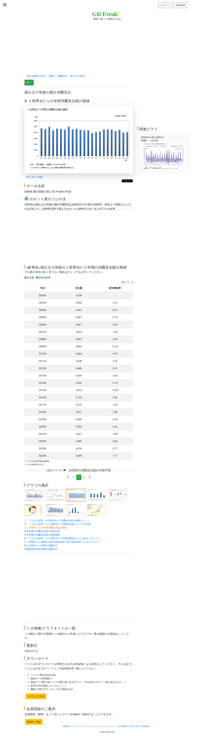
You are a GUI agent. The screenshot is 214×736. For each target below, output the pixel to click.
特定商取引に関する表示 (128, 726)
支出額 (30, 277)
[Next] (89, 477)
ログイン (165, 5)
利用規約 (145, 726)
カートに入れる (36, 696)
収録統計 (66, 726)
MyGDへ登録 (34, 721)
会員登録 (180, 5)
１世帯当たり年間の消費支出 (41, 545)
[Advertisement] (107, 44)
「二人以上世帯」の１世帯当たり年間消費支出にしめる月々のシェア (63, 538)
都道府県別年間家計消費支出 (41, 549)
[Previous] (68, 477)
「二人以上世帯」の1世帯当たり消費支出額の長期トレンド (58, 520)
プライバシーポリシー (106, 726)
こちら (122, 633)
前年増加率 (44, 277)
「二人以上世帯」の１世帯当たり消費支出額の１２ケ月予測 (58, 524)
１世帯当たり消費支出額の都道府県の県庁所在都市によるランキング (63, 542)
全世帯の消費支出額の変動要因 (43, 534)
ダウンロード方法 (34, 177)
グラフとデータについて (83, 726)
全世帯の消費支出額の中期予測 (43, 531)
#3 (28, 82)
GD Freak (106, 14)
